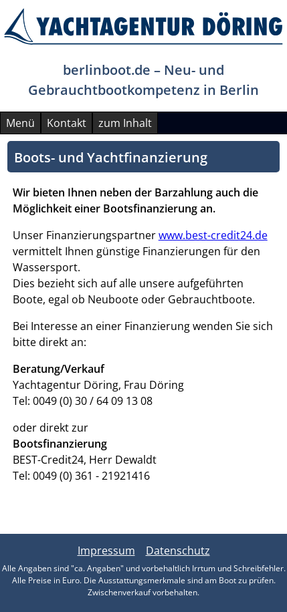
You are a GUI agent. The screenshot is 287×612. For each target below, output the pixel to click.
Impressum (106, 550)
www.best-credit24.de (213, 235)
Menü (20, 123)
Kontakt (66, 123)
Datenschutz (178, 550)
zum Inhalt (125, 123)
